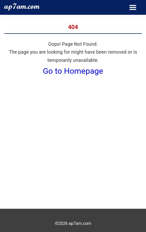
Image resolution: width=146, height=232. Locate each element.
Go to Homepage (73, 71)
